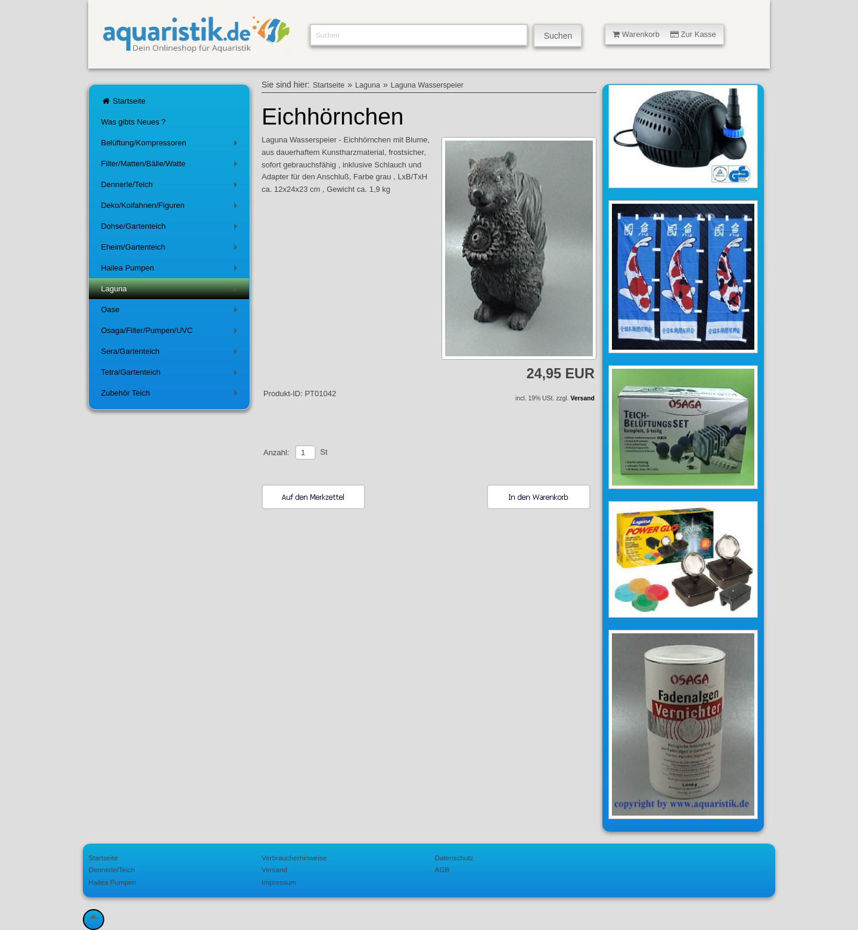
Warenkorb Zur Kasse (664, 34)
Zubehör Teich (171, 395)
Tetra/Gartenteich (171, 374)
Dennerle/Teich (171, 187)
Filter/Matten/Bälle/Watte (171, 166)
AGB (442, 869)
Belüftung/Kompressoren (171, 145)
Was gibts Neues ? (133, 121)
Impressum (279, 882)
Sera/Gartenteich (171, 353)
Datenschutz (454, 857)
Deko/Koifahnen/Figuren (171, 207)
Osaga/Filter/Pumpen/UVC (171, 333)
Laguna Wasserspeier (427, 85)
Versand (582, 398)
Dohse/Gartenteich (171, 228)
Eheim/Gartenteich (171, 249)
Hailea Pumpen (171, 270)
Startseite (123, 101)
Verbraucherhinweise (294, 857)
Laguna (171, 291)
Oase (171, 312)
